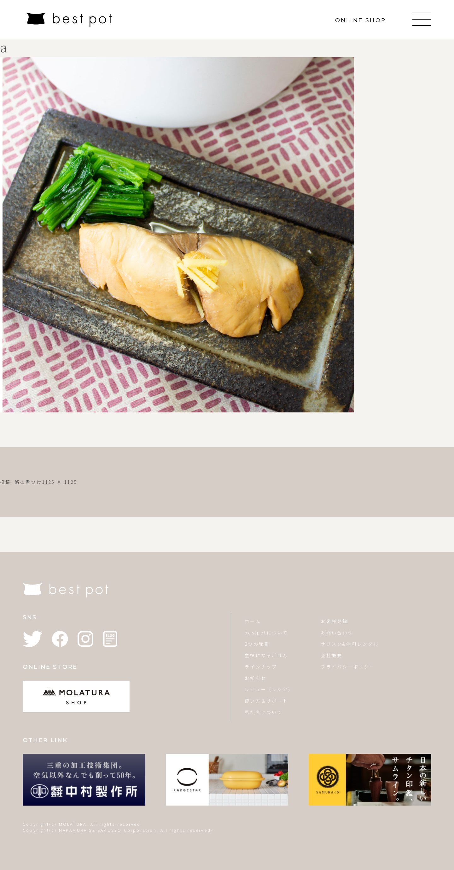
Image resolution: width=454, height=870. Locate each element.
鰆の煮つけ (28, 482)
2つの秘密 (257, 644)
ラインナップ (261, 666)
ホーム (253, 621)
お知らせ (255, 678)
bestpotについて (266, 632)
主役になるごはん (266, 655)
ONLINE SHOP (360, 20)
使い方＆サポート (266, 701)
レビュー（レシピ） (269, 689)
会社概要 (331, 655)
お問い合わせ (337, 632)
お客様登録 (334, 621)
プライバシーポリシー (348, 666)
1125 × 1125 (59, 482)
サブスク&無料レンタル (350, 644)
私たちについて (263, 712)
